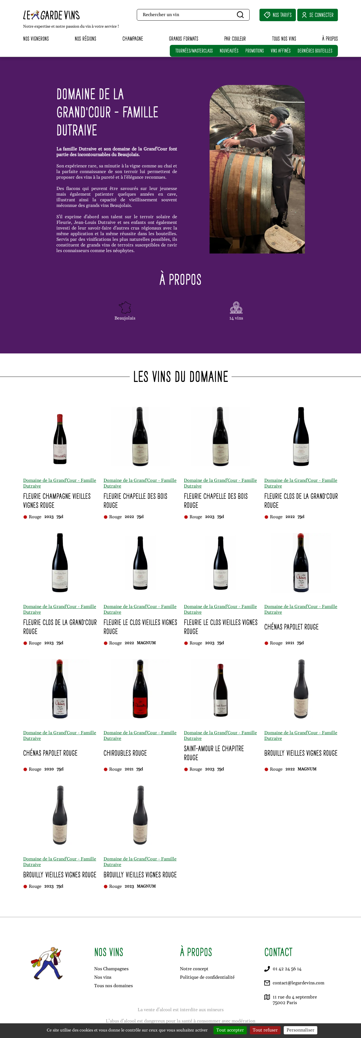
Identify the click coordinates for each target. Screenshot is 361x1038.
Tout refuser (265, 1030)
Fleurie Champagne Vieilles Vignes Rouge (57, 501)
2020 (49, 769)
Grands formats (183, 38)
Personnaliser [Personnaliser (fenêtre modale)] (300, 1030)
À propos (330, 38)
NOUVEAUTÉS (229, 50)
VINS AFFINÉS (280, 50)
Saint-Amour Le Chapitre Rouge (214, 753)
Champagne (132, 38)
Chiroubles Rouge (125, 753)
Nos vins (102, 977)
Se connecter (317, 15)
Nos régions (85, 38)
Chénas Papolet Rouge (291, 626)
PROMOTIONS (254, 50)
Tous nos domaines (113, 986)
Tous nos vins (284, 38)
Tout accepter (230, 1030)
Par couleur (235, 38)
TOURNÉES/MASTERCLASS (194, 50)
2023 (49, 516)
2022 (129, 516)
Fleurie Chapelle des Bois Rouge (135, 501)
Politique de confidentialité (207, 977)
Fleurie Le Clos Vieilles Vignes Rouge (140, 627)
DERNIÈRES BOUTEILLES (315, 50)
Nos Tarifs (278, 15)
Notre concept (194, 969)
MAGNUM (146, 643)
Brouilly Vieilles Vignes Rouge (301, 753)
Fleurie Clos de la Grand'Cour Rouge (301, 501)
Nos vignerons (36, 38)
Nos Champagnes (111, 969)
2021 (289, 643)
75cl (59, 516)
